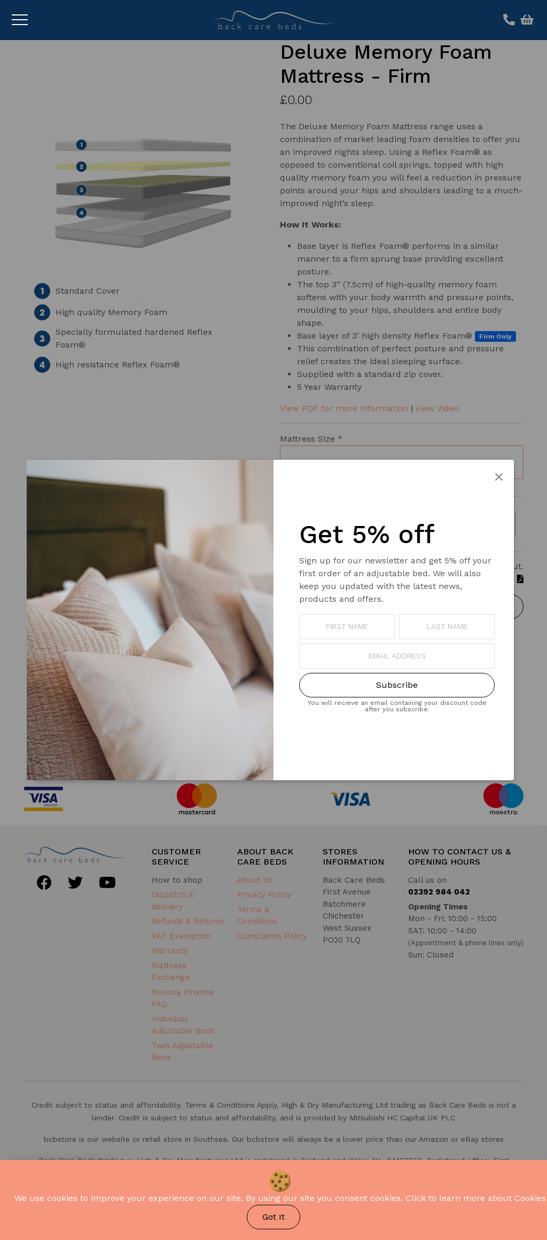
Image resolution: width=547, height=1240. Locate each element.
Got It (273, 1217)
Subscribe (397, 685)
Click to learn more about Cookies (475, 1198)
